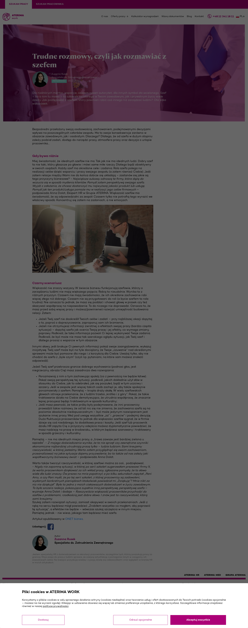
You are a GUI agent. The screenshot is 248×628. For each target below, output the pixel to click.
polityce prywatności (55, 606)
